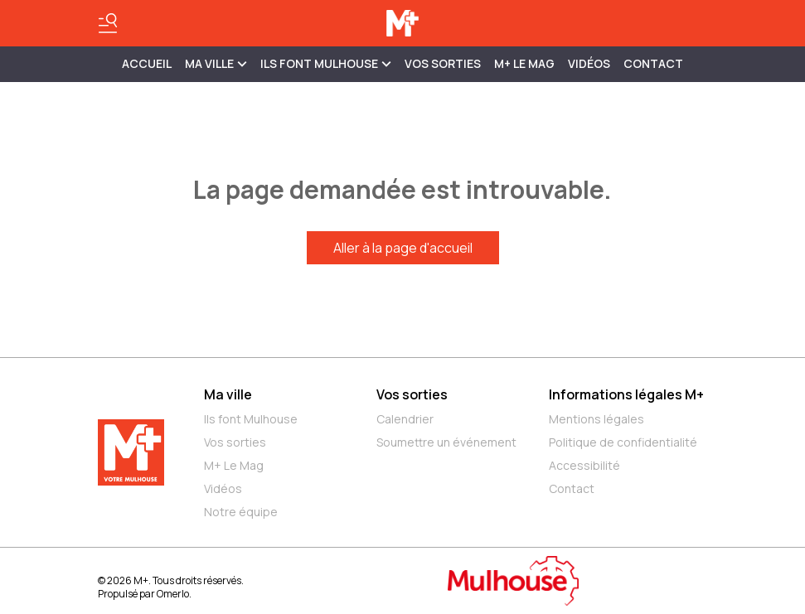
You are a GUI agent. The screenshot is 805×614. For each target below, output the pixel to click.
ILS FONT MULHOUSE (325, 63)
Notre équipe (241, 512)
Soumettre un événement (446, 442)
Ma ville (228, 394)
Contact (653, 63)
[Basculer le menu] (108, 23)
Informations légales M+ (626, 394)
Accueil (147, 63)
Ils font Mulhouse (251, 419)
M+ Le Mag (524, 63)
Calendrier (405, 419)
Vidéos (589, 63)
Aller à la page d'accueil (403, 248)
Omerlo (173, 594)
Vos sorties (443, 63)
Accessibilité (584, 465)
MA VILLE (216, 63)
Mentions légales (596, 419)
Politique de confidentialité (623, 442)
